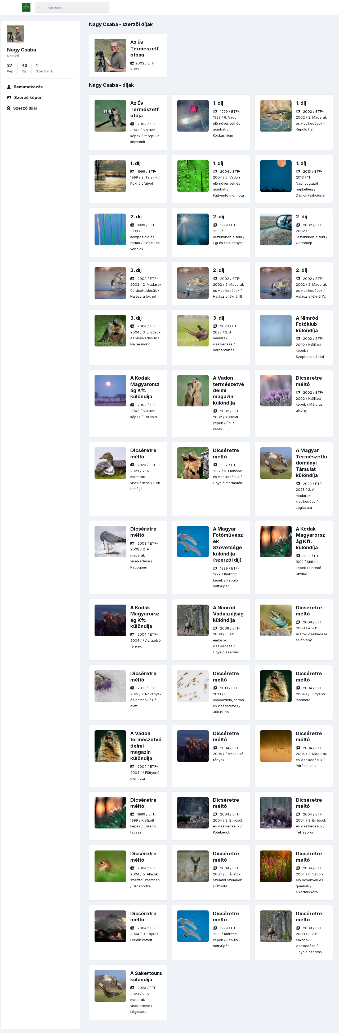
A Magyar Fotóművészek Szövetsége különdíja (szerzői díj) (228, 544)
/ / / (226, 123)
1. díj (218, 103)
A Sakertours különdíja (146, 976)
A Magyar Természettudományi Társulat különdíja (311, 462)
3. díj (136, 318)
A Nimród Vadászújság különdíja (228, 614)
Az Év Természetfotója (144, 109)
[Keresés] (72, 7)
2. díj (136, 217)
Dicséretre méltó (309, 381)
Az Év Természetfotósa (144, 48)
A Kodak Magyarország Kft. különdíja (144, 387)
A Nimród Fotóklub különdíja (307, 324)
